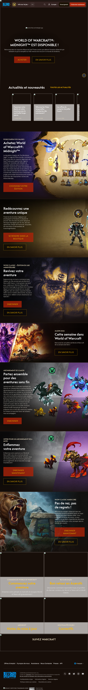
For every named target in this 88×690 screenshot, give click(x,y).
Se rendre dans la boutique (18, 237)
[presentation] (6, 4)
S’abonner (12, 304)
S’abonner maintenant (18, 471)
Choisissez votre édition (18, 187)
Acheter (22, 59)
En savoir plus (43, 59)
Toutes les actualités (60, 87)
